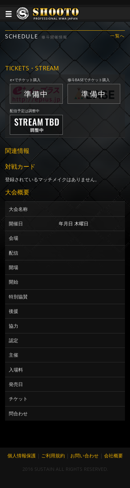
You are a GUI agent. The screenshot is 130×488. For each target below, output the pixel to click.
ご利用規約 (53, 455)
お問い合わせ (84, 455)
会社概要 (113, 455)
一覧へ (117, 35)
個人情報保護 (21, 455)
